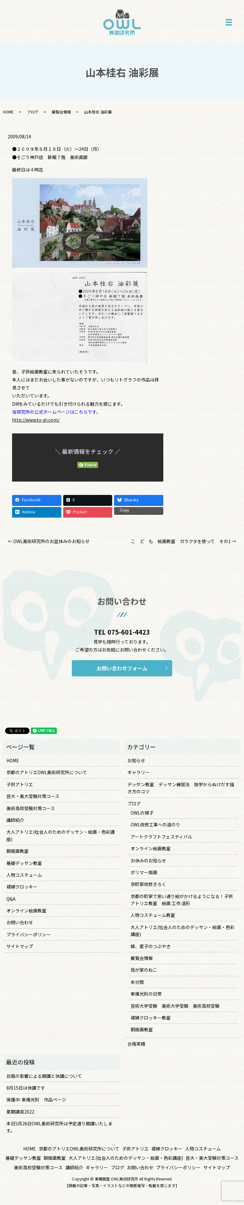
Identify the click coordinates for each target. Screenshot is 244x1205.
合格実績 (136, 1044)
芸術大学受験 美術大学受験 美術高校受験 (175, 1006)
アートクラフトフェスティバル (161, 836)
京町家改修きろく (148, 884)
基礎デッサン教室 (24, 863)
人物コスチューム (24, 875)
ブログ (32, 111)
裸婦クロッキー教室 (151, 1017)
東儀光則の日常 (146, 994)
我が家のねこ (144, 970)
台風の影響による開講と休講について (44, 1076)
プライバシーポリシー (28, 934)
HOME (8, 111)
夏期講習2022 (20, 1111)
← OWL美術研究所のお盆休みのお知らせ (49, 541)
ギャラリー (138, 772)
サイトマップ (19, 946)
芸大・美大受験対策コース (32, 796)
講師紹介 (15, 820)
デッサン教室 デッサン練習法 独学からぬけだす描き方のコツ (180, 788)
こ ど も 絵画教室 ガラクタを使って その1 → (183, 541)
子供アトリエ (19, 784)
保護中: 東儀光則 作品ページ (36, 1099)
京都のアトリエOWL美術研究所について (46, 772)
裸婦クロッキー (21, 886)
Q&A (11, 899)
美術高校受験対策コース (30, 808)
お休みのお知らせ (148, 860)
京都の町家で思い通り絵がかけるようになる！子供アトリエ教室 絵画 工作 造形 (182, 899)
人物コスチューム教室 (153, 915)
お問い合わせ (19, 922)
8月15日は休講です (25, 1088)
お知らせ (136, 760)
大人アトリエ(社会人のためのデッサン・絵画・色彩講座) (60, 835)
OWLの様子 (142, 812)
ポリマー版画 (144, 872)
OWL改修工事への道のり (155, 824)
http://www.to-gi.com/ (35, 420)
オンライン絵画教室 (26, 910)
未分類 (137, 982)
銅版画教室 (17, 851)
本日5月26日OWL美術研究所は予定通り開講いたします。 (59, 1127)
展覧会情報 (61, 111)
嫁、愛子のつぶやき (151, 946)
